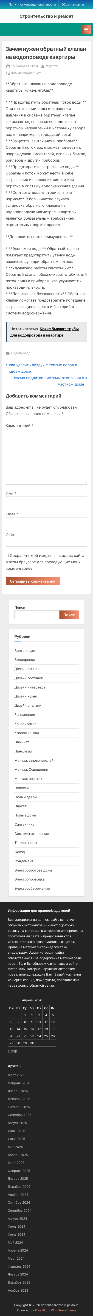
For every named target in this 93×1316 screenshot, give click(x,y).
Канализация (25, 724)
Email (12, 514)
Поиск (19, 607)
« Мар (12, 1051)
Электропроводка (29, 879)
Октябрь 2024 (19, 1202)
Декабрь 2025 (19, 1099)
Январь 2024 (18, 1274)
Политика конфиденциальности (32, 4)
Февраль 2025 (19, 1171)
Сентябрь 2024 (19, 1210)
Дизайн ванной (26, 669)
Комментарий (20, 425)
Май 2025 (15, 1147)
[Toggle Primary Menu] (86, 29)
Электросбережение (32, 888)
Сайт (10, 534)
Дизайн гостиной (28, 678)
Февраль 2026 (19, 1083)
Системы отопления (31, 833)
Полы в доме (25, 815)
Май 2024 (15, 1242)
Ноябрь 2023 (18, 1290)
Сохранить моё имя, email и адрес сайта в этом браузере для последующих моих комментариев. (45, 562)
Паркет (20, 806)
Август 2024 (17, 1218)
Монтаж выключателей (34, 760)
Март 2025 (16, 1163)
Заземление (24, 714)
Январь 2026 (18, 1091)
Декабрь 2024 (19, 1186)
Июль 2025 (16, 1131)
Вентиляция (24, 650)
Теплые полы (25, 842)
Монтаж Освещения (31, 769)
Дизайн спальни (27, 705)
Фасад (19, 852)
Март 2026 (16, 1075)
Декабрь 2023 (19, 1282)
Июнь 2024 (16, 1234)
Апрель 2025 (18, 1155)
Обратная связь (73, 4)
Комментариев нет (26, 73)
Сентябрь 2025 (19, 1115)
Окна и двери (25, 797)
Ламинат (21, 742)
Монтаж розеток (28, 778)
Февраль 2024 (19, 1266)
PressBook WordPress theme (55, 1310)
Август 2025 (17, 1123)
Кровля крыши (26, 733)
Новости (21, 788)
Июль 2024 (16, 1226)
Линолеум (23, 751)
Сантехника (24, 824)
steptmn (52, 66)
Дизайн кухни (25, 696)
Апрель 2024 (18, 1250)
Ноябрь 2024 (18, 1195)
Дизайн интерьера (29, 687)
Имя (11, 493)
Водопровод (21, 353)
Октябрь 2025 (19, 1107)
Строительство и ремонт (46, 16)
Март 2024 (16, 1258)
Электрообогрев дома (33, 870)
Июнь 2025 (16, 1139)
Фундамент (23, 861)
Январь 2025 (18, 1178)
